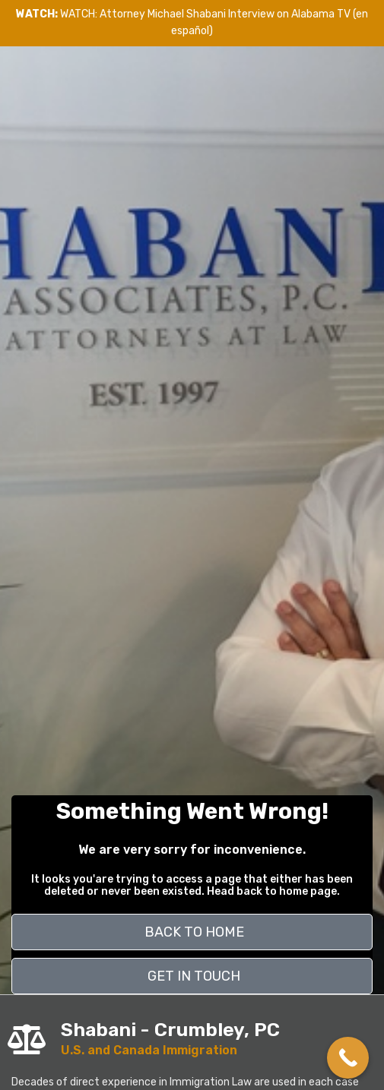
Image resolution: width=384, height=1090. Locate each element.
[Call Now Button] (348, 1058)
